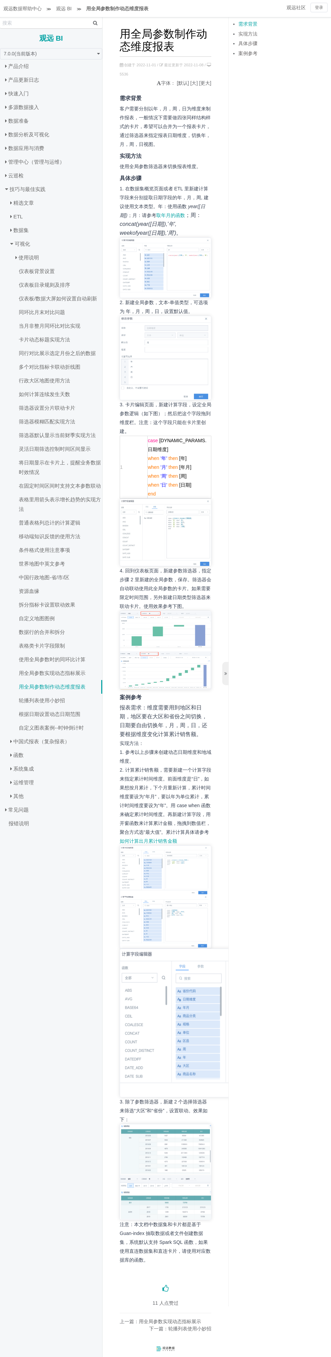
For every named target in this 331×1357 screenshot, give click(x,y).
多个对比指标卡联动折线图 (49, 367)
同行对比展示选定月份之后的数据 (57, 353)
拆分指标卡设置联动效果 (47, 605)
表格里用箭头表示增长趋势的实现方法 (60, 504)
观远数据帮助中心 (22, 8)
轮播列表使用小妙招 (42, 700)
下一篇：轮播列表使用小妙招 (180, 1328)
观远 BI (63, 8)
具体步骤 (247, 43)
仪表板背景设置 (37, 271)
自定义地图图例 (37, 618)
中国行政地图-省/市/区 (44, 577)
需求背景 (247, 24)
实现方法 (247, 34)
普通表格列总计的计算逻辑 (49, 523)
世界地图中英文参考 (42, 564)
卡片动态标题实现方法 (44, 339)
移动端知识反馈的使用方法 (49, 536)
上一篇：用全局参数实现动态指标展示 (160, 1321)
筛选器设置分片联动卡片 (47, 408)
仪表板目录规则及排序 (44, 285)
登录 (319, 7)
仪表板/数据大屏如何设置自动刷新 (58, 298)
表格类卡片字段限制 (42, 646)
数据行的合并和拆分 (42, 632)
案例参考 (247, 53)
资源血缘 (29, 591)
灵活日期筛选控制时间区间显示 (55, 449)
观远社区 (296, 7)
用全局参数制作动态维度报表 (117, 8)
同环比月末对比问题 (42, 312)
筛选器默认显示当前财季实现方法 (57, 435)
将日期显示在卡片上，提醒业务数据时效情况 (60, 467)
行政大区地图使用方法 (44, 380)
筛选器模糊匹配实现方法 (47, 421)
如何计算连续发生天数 (44, 394)
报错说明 (19, 823)
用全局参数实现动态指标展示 (52, 673)
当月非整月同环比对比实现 (49, 326)
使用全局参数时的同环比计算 (52, 659)
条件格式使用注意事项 (44, 550)
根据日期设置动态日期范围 (49, 714)
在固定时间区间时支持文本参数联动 (60, 486)
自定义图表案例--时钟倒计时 (51, 728)
